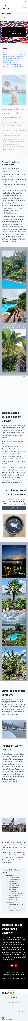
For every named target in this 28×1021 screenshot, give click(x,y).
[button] (3, 993)
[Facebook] (11, 997)
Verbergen (10, 48)
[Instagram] (16, 997)
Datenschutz (11, 1002)
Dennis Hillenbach (9, 1019)
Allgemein (4, 17)
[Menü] (25, 7)
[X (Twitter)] (14, 997)
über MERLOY (22, 1012)
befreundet (23, 1014)
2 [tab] (14, 833)
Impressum (17, 1002)
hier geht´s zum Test (14, 508)
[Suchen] (25, 1)
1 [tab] (12, 833)
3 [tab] (16, 833)
